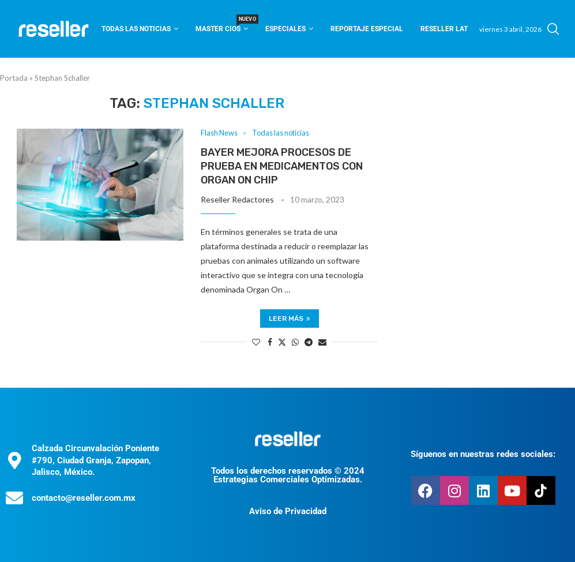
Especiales (285, 29)
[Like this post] (256, 342)
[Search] (553, 29)
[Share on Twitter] (282, 342)
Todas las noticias (136, 29)
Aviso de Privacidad (287, 511)
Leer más (289, 318)
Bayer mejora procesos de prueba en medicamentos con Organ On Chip (282, 166)
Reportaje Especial (366, 29)
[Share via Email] (322, 342)
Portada (14, 78)
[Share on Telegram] (309, 342)
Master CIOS (222, 25)
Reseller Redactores (237, 199)
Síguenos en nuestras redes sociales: (483, 454)
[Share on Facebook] (270, 342)
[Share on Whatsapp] (295, 342)
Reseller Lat (444, 29)
